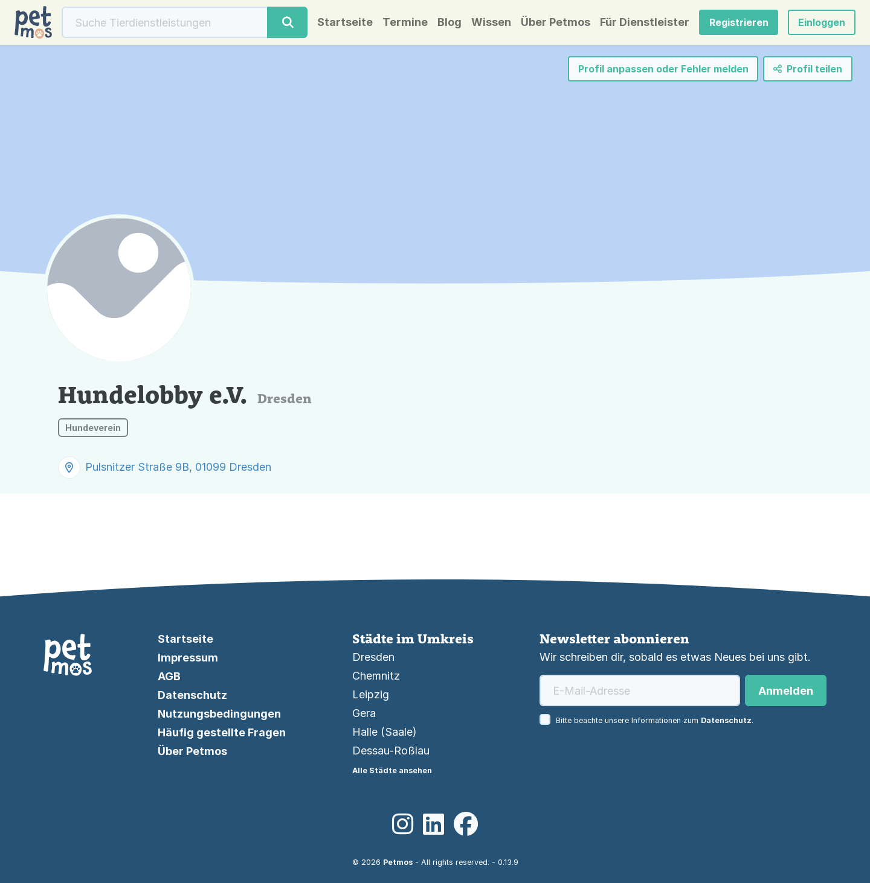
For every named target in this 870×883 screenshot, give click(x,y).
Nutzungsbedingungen (219, 713)
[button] (822, 22)
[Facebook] (466, 824)
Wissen (491, 22)
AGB (169, 676)
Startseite (345, 22)
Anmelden (785, 690)
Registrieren (738, 22)
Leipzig (370, 694)
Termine (405, 22)
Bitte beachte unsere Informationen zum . (654, 720)
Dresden (373, 657)
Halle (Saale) (384, 731)
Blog (449, 22)
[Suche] (165, 22)
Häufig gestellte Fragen (222, 732)
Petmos (398, 862)
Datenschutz (192, 695)
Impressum (188, 657)
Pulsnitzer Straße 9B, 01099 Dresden (178, 467)
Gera (364, 713)
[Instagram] (402, 824)
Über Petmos (555, 22)
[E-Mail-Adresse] (640, 690)
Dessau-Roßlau (391, 750)
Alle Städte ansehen (392, 770)
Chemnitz (376, 675)
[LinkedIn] (433, 824)
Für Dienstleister (644, 22)
